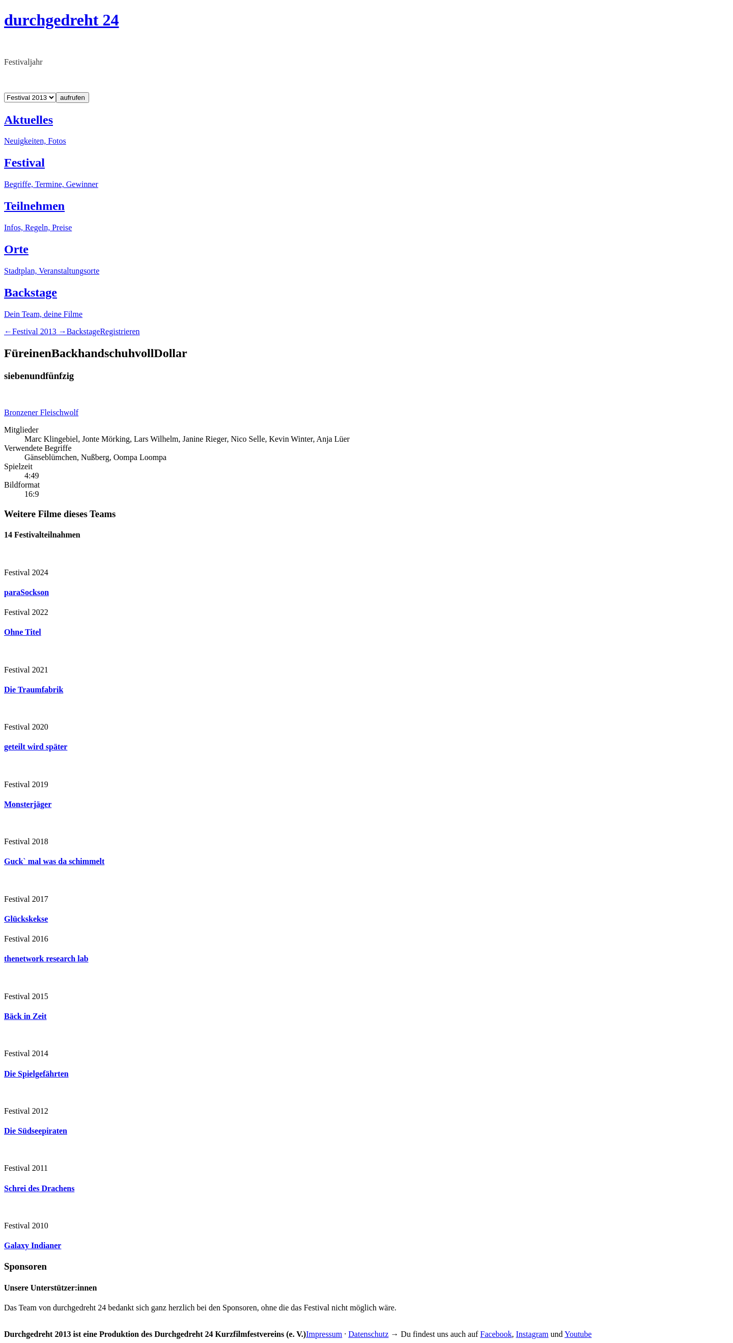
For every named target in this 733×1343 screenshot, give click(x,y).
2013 (35, 331)
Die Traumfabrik (33, 689)
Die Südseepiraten (35, 1130)
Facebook (496, 1334)
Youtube (578, 1334)
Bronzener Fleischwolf (41, 412)
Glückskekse (26, 919)
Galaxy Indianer (32, 1245)
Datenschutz (368, 1334)
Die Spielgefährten (36, 1073)
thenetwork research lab (46, 958)
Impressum (324, 1334)
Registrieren (119, 331)
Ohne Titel (22, 632)
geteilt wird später (35, 746)
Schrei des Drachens (39, 1188)
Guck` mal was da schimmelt (54, 861)
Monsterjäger (27, 804)
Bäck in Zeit (25, 1016)
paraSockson (26, 592)
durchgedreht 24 (61, 20)
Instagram (532, 1334)
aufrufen (72, 97)
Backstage (83, 331)
